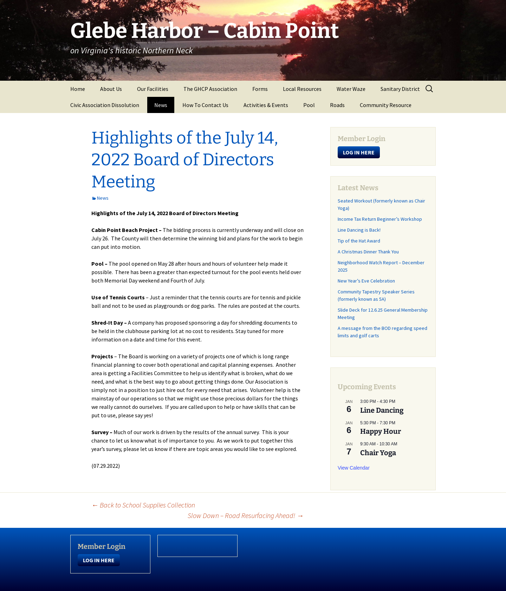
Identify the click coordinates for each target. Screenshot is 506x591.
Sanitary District (400, 88)
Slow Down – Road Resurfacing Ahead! (246, 515)
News (160, 104)
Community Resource (385, 104)
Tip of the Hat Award (359, 241)
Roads (337, 104)
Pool (309, 104)
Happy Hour (380, 431)
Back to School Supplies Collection (143, 504)
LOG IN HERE (359, 152)
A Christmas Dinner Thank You (368, 251)
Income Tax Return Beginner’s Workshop (380, 219)
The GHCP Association (210, 88)
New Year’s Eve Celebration (366, 281)
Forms (260, 88)
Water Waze (351, 88)
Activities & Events (266, 104)
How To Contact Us (205, 104)
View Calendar (354, 468)
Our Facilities (152, 88)
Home (77, 88)
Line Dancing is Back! (359, 230)
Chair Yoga (378, 453)
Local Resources (302, 88)
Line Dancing (381, 410)
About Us (111, 88)
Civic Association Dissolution (104, 104)
